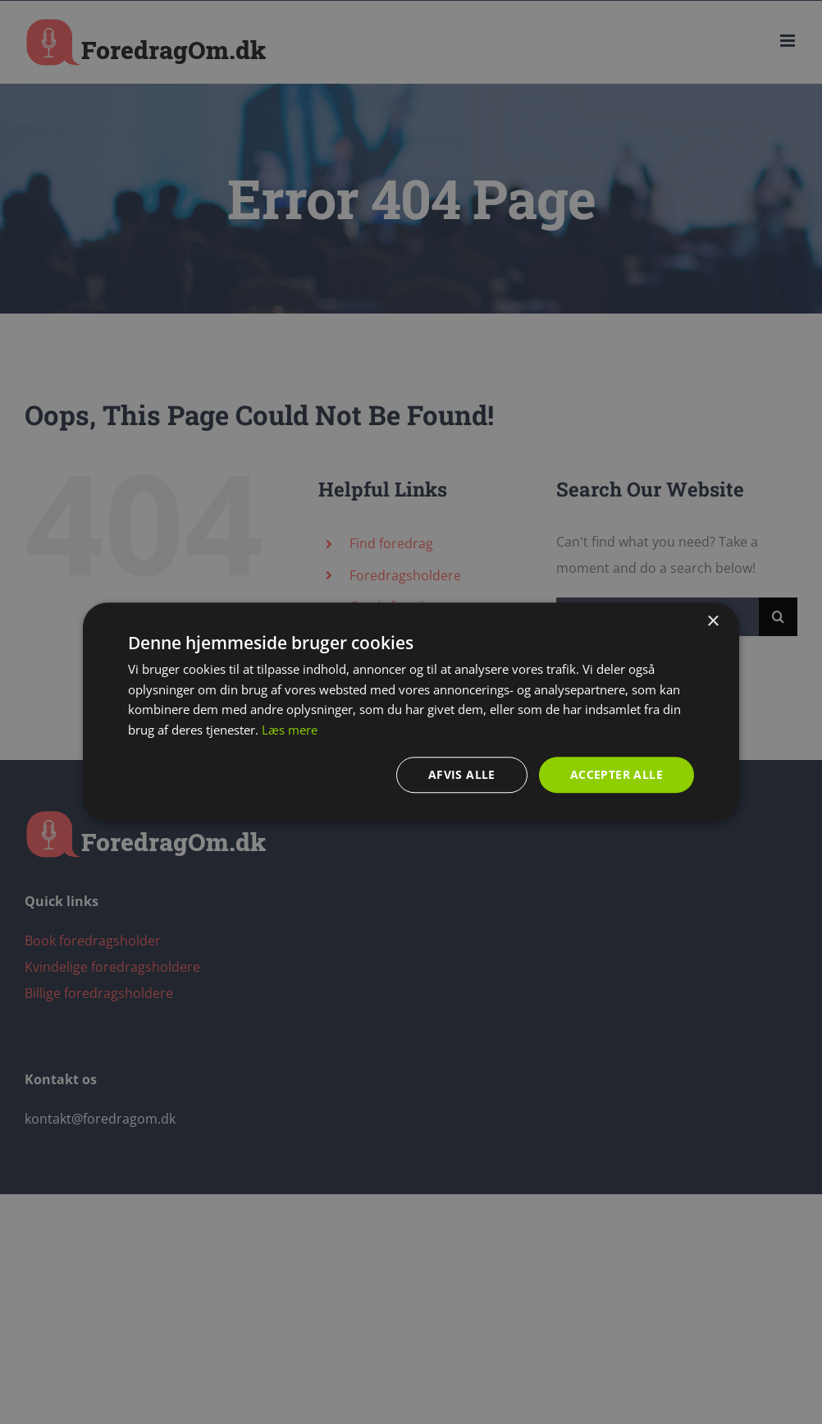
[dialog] (411, 712)
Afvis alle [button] (461, 774)
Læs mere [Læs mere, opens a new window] (289, 729)
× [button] (712, 621)
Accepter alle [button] (616, 774)
